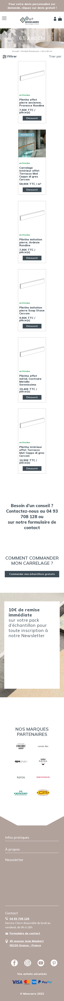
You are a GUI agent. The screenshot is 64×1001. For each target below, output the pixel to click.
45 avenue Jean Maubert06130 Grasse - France (27, 943)
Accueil (15, 51)
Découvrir (32, 118)
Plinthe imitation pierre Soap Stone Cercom (32, 310)
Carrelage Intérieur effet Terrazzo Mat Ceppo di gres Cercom (29, 173)
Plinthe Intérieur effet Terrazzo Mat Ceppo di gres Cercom (31, 451)
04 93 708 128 (19, 918)
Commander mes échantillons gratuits (32, 574)
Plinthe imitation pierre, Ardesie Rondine (30, 242)
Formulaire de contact (25, 933)
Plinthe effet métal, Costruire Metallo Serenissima (30, 380)
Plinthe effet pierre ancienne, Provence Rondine (31, 102)
